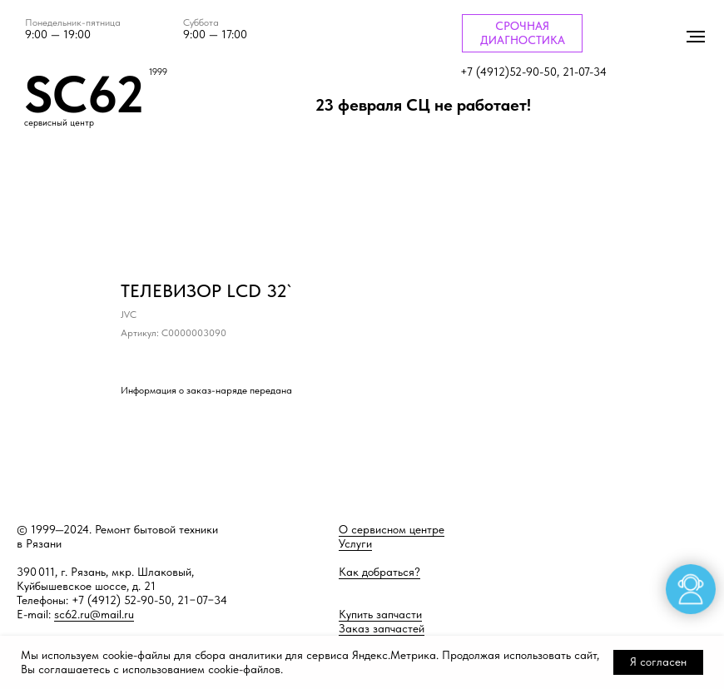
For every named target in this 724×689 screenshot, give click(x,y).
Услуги (355, 543)
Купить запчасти (380, 614)
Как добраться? (379, 571)
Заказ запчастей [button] (381, 628)
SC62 (84, 94)
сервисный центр (59, 122)
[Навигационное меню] (696, 36)
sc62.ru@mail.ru (94, 614)
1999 (158, 72)
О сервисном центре (391, 529)
